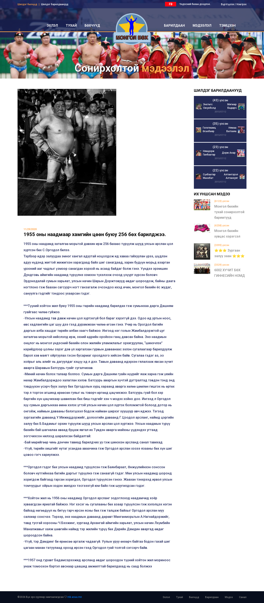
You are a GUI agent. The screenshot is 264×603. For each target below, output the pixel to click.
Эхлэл (166, 597)
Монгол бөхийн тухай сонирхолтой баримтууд (229, 212)
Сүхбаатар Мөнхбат (209, 176)
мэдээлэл (202, 25)
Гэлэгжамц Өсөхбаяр (209, 129)
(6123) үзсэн (221, 201)
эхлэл (52, 25)
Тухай (179, 597)
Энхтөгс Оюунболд (209, 106)
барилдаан (174, 25)
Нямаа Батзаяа (231, 129)
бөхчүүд (92, 25)
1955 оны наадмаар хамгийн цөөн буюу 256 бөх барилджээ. (95, 234)
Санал (242, 597)
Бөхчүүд (194, 597)
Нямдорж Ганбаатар (209, 153)
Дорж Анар (229, 152)
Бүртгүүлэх (227, 4)
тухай (71, 25)
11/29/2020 (30, 229)
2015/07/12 (220, 111)
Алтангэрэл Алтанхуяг (231, 176)
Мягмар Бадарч (232, 106)
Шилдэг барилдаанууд (54, 4)
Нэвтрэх (241, 4)
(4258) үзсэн (221, 225)
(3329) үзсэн (221, 264)
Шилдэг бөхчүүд (27, 4)
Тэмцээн (227, 25)
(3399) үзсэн (221, 245)
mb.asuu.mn (74, 597)
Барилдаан (212, 597)
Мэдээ (229, 597)
